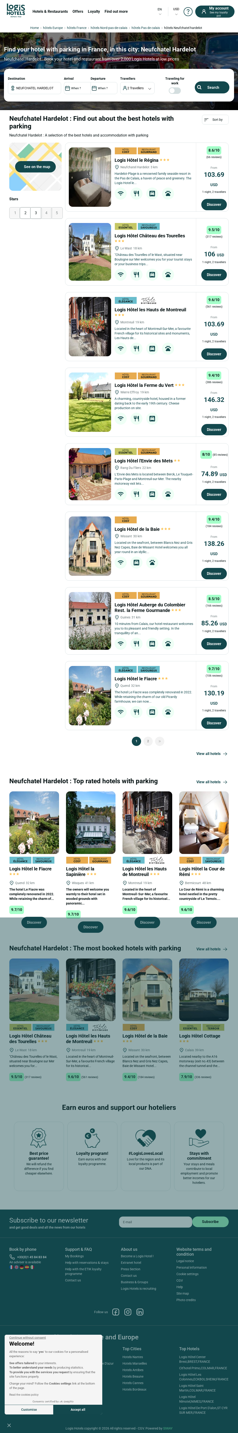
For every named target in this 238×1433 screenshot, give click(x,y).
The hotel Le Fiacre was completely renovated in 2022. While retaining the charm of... (31, 894)
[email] (155, 1222)
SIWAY (167, 1428)
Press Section (130, 1269)
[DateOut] (104, 88)
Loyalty (94, 11)
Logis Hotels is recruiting (138, 1288)
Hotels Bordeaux (134, 1389)
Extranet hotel (131, 1262)
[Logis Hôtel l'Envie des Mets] (90, 474)
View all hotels (212, 754)
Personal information (191, 1267)
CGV (179, 1280)
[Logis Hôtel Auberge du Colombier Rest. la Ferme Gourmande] (90, 621)
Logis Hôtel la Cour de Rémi (202, 871)
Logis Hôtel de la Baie (143, 529)
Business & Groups (134, 1282)
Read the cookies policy (24, 1394)
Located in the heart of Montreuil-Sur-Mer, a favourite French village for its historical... (146, 894)
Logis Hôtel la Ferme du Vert (150, 385)
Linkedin (140, 1312)
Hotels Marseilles (134, 1363)
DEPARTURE (98, 78)
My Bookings (74, 1256)
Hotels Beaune (132, 1376)
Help (179, 1287)
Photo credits (186, 1300)
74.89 (214, 474)
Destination (16, 78)
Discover (214, 204)
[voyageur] (137, 88)
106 (214, 254)
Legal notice (185, 1261)
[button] (9, 1425)
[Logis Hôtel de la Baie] (90, 546)
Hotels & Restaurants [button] (50, 11)
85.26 (214, 623)
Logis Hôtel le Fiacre (141, 678)
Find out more (116, 11)
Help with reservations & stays (87, 1262)
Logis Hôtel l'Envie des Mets (148, 461)
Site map (182, 1293)
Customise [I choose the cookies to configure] (29, 1409)
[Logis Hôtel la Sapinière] (91, 822)
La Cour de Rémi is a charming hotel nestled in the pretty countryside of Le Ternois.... (201, 894)
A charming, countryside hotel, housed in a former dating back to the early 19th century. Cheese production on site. (150, 403)
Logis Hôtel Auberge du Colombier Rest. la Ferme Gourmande (150, 607)
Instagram (128, 1312)
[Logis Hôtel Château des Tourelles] (90, 252)
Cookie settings (187, 1274)
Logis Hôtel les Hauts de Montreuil (144, 871)
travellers (127, 78)
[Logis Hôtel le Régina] (90, 177)
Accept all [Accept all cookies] (78, 1409)
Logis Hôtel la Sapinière (81, 871)
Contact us (73, 1280)
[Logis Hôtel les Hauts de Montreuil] (90, 326)
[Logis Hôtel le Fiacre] (90, 695)
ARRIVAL (69, 78)
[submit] (210, 1221)
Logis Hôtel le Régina (142, 160)
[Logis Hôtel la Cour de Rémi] (204, 822)
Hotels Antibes (132, 1370)
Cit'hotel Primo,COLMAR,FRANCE (203, 1368)
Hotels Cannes (132, 1383)
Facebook (116, 1312)
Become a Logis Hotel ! (137, 1256)
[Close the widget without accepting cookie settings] (27, 1337)
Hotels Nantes (132, 1357)
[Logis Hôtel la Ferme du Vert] (90, 402)
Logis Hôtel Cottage (200, 1038)
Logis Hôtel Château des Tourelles (30, 1038)
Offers (78, 11)
